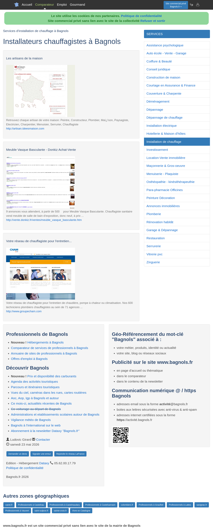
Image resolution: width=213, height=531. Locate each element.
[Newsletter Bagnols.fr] (191, 4)
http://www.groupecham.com (24, 311)
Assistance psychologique (164, 45)
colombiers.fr (127, 505)
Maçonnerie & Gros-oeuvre (165, 165)
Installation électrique (161, 125)
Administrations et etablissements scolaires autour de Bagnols (55, 414)
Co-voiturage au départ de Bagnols (36, 409)
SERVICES (154, 34)
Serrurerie (153, 246)
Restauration (155, 238)
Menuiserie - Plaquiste (162, 174)
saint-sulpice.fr (41, 510)
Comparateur (44, 4)
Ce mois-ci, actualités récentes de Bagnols (41, 403)
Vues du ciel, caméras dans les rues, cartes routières (48, 392)
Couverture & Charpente (163, 93)
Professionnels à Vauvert (17, 510)
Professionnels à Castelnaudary (65, 505)
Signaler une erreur (41, 454)
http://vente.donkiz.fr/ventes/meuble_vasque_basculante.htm (44, 219)
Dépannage (154, 109)
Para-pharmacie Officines (164, 190)
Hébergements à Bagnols (45, 342)
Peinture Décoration (160, 198)
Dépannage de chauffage (164, 117)
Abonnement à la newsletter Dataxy (45, 431)
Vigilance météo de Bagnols (31, 420)
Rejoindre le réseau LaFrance (70, 454)
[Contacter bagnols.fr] (197, 4)
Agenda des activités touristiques (34, 381)
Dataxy (44, 463)
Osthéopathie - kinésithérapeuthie (170, 182)
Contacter (43, 439)
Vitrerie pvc (154, 254)
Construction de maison (163, 77)
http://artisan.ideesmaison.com (25, 128)
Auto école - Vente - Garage (166, 53)
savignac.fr (201, 505)
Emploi (62, 4)
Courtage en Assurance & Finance (170, 85)
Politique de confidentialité (141, 16)
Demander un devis (17, 454)
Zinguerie (153, 262)
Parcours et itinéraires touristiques (35, 387)
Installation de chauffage (163, 141)
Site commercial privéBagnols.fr (176, 5)
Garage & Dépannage (162, 230)
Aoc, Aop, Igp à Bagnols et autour (35, 398)
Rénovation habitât (159, 222)
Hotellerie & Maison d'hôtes (165, 133)
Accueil (27, 4)
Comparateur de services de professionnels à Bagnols (49, 348)
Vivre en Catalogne (81, 510)
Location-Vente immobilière (165, 157)
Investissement (157, 149)
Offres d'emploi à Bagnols (29, 358)
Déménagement (157, 101)
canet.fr (9, 505)
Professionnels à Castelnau (31, 505)
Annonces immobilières (163, 206)
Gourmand (77, 4)
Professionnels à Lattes (180, 505)
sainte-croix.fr (60, 510)
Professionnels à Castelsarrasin (100, 505)
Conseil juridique (158, 69)
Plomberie (153, 214)
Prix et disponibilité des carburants (51, 376)
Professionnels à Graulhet (151, 505)
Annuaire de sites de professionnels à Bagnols (44, 353)
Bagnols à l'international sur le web (36, 425)
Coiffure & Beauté (159, 61)
